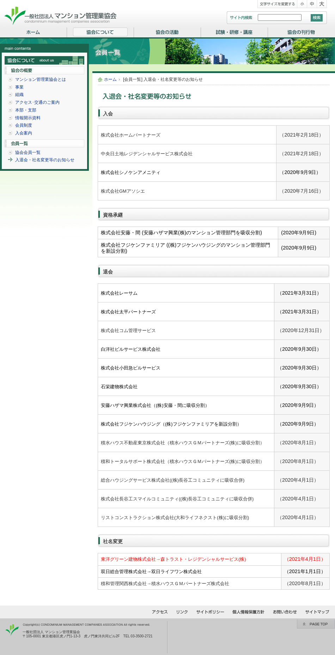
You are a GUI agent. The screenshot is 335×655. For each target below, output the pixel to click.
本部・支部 (25, 110)
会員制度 (23, 125)
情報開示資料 (28, 117)
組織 (19, 94)
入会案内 (23, 133)
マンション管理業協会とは (40, 79)
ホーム (110, 79)
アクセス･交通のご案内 (37, 102)
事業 (19, 87)
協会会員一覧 (28, 152)
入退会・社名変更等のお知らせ (44, 159)
